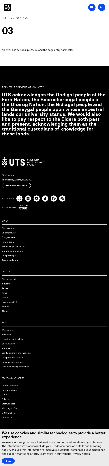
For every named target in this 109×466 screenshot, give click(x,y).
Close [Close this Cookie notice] (8, 461)
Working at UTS (9, 408)
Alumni (5, 311)
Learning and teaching (13, 339)
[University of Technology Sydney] (4, 17)
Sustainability (8, 344)
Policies (5, 399)
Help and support (10, 390)
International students (12, 251)
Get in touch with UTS (16, 185)
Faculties (6, 334)
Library (5, 394)
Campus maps (9, 256)
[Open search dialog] (101, 7)
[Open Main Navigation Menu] (92, 7)
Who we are (7, 330)
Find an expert (9, 279)
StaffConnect (8, 404)
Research (6, 288)
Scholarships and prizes (13, 246)
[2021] (18, 18)
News (4, 293)
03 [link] (26, 17)
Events (5, 297)
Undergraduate (9, 233)
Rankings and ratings (12, 362)
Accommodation (10, 260)
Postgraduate (8, 237)
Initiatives (6, 348)
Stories (5, 307)
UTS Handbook (9, 413)
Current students (10, 385)
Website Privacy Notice (75, 453)
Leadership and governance (15, 367)
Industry (6, 284)
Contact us (7, 417)
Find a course (8, 228)
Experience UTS (9, 302)
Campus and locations (12, 357)
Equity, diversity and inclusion (16, 353)
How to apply (8, 242)
